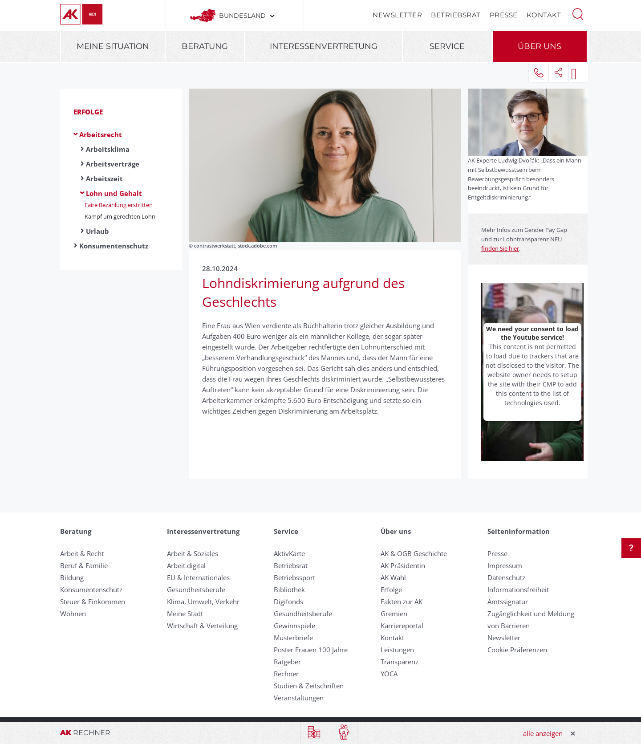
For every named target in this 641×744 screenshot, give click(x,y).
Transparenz (399, 661)
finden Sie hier (500, 248)
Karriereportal (402, 625)
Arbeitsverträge (112, 163)
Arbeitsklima (108, 149)
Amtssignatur (507, 601)
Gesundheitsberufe (196, 589)
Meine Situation (113, 46)
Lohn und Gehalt (114, 193)
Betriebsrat (456, 15)
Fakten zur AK (401, 601)
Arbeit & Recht (82, 553)
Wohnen (73, 613)
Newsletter (397, 15)
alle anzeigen (543, 733)
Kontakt (544, 15)
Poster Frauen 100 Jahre (311, 649)
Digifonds (288, 601)
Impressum (504, 565)
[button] (577, 13)
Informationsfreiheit (518, 589)
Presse (504, 15)
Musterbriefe (293, 637)
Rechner (286, 673)
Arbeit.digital (186, 565)
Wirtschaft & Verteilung (202, 625)
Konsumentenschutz (113, 245)
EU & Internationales (198, 577)
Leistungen (397, 649)
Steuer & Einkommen (92, 601)
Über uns (539, 46)
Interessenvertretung (323, 46)
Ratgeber (287, 661)
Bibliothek (289, 589)
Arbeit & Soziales (192, 553)
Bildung (72, 577)
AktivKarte (289, 553)
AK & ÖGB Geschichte (414, 553)
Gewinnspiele (294, 625)
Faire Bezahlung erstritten (119, 205)
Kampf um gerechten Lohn (120, 216)
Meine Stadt (185, 613)
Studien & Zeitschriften (309, 685)
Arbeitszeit (104, 178)
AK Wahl (393, 577)
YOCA (389, 673)
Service (447, 46)
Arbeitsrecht (100, 134)
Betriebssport (294, 577)
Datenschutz (506, 577)
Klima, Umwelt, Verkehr (203, 601)
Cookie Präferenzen (517, 649)
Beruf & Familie (84, 565)
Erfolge (88, 111)
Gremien (394, 613)
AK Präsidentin (403, 565)
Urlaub (97, 231)
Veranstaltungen (299, 697)
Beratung (205, 46)
